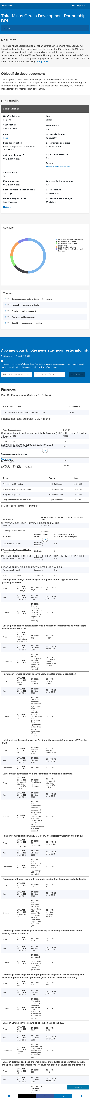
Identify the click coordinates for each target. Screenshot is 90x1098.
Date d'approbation (12, 143)
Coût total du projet (13, 154)
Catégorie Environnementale (60, 181)
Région (49, 163)
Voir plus (42, 61)
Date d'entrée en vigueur (58, 143)
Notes (6, 207)
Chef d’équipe (9, 125)
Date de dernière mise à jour (59, 198)
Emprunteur (52, 125)
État (48, 116)
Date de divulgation (55, 134)
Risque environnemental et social (19, 189)
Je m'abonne (77, 374)
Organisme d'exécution (57, 154)
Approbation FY (11, 172)
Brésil (5, 138)
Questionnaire (78, 1087)
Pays (5, 134)
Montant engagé (11, 181)
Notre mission (7, 5)
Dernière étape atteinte (14, 198)
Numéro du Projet (11, 116)
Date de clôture (53, 189)
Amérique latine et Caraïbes (58, 166)
